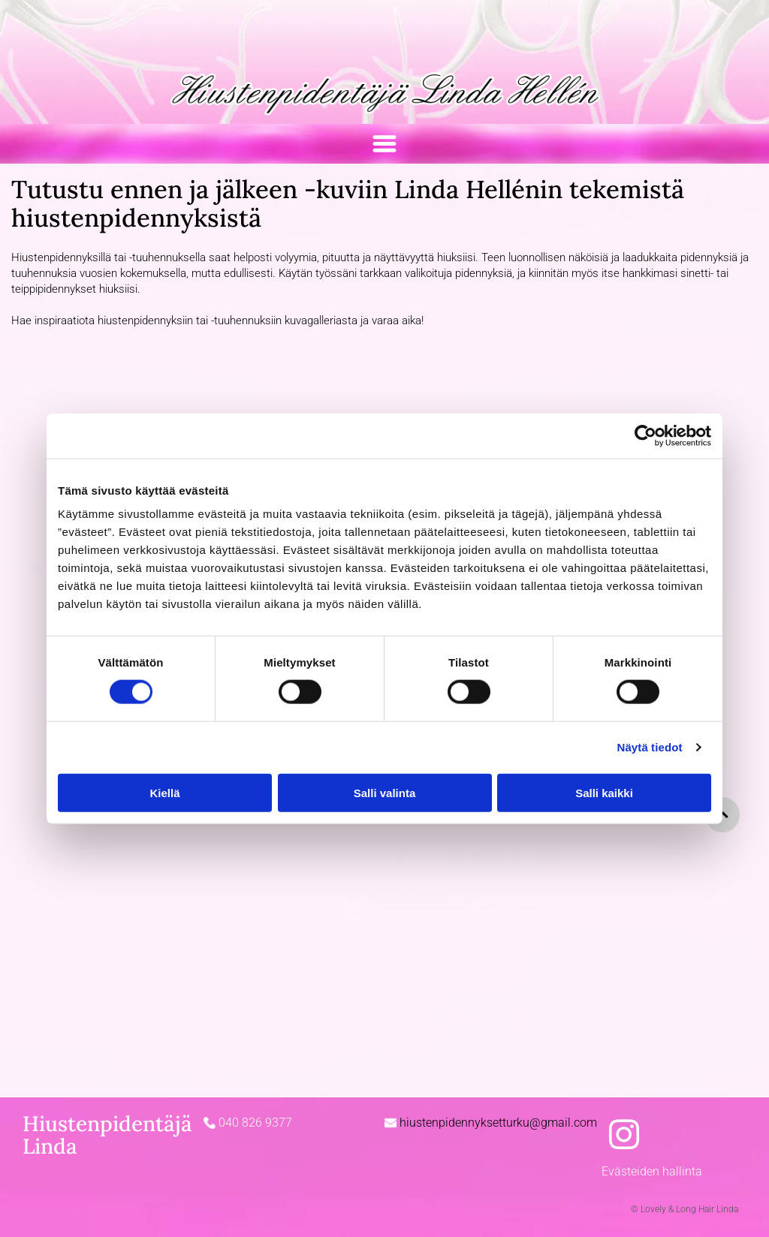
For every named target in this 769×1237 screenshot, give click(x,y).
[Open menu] (384, 144)
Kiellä (164, 792)
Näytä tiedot (650, 747)
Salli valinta (385, 792)
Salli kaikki (604, 792)
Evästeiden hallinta (652, 1171)
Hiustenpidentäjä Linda (107, 1135)
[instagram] (624, 1136)
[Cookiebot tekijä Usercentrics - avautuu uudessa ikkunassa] (645, 435)
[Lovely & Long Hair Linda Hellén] (107, 849)
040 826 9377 (255, 1122)
